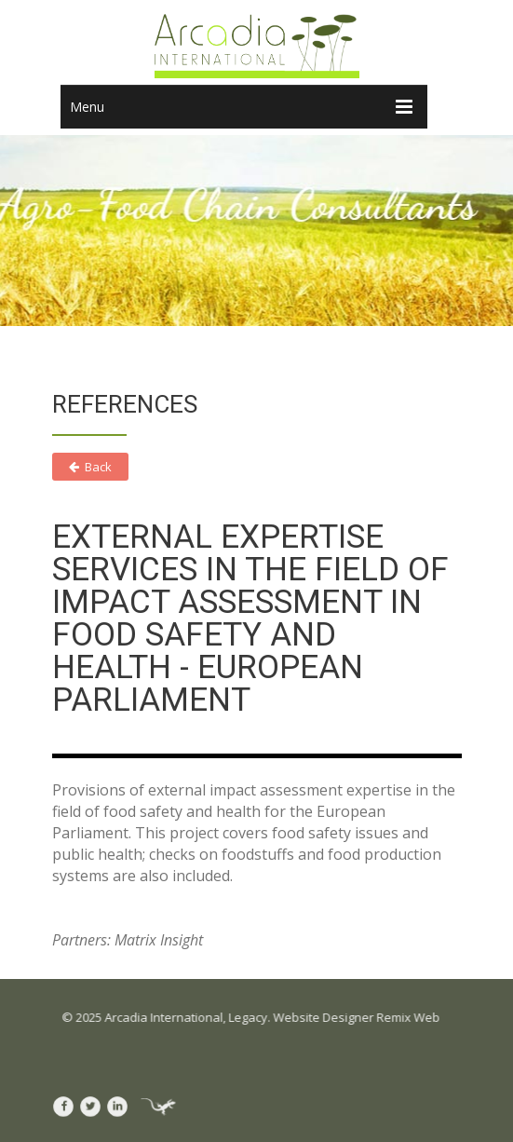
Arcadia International (166, 1017)
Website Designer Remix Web (359, 1017)
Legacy (250, 1017)
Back (90, 466)
